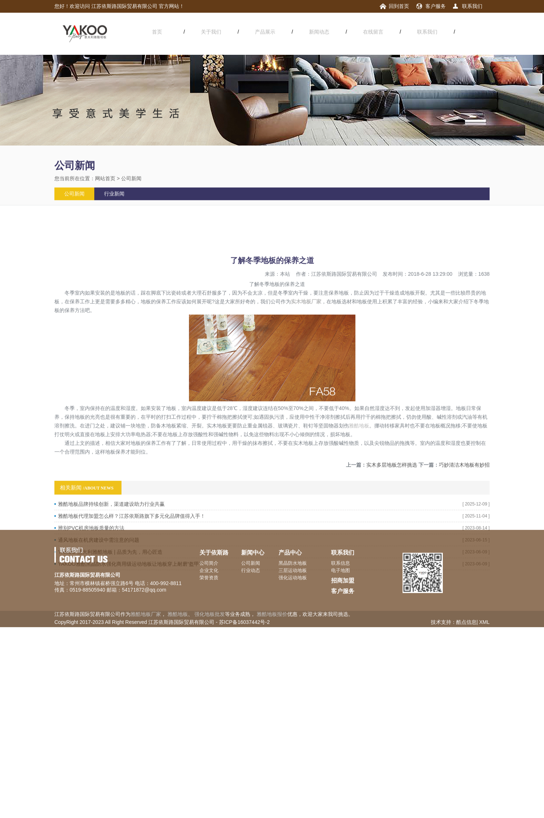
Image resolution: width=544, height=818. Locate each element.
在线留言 (373, 31)
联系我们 (472, 6)
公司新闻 (131, 183)
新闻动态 (319, 31)
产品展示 (265, 31)
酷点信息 (466, 600)
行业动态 (250, 548)
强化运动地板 (293, 556)
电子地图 (340, 548)
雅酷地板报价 (272, 592)
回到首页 (399, 6)
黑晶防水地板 (293, 541)
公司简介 (208, 541)
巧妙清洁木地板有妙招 (464, 501)
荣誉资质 (208, 556)
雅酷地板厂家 (146, 592)
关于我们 (211, 31)
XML (484, 600)
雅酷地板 (359, 462)
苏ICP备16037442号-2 (244, 600)
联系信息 (340, 541)
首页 (157, 31)
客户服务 (435, 6)
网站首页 (105, 183)
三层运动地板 (293, 548)
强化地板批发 (209, 592)
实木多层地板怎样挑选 (391, 501)
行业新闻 (114, 198)
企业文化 (208, 548)
